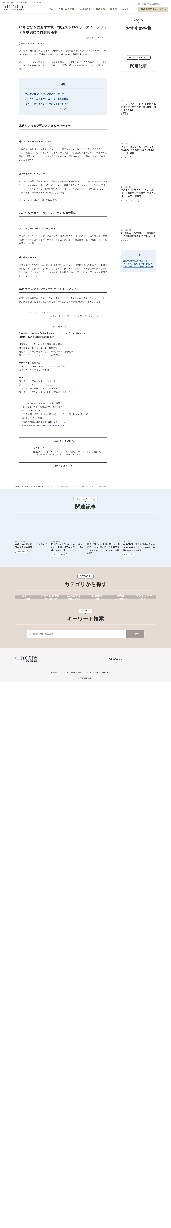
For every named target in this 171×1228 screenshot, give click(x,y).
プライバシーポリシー (71, 1219)
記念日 (113, 9)
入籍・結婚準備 (66, 9)
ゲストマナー (129, 9)
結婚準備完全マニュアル (153, 9)
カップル (48, 9)
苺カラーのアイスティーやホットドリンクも (46, 165)
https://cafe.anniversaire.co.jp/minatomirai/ (42, 949)
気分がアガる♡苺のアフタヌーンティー (44, 155)
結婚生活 (100, 9)
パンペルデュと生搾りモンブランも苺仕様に (46, 160)
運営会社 (52, 1219)
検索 (137, 1180)
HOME (17, 1012)
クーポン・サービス (38, 104)
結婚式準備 (85, 9)
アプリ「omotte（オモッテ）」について (103, 1219)
